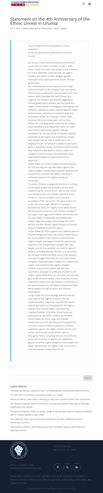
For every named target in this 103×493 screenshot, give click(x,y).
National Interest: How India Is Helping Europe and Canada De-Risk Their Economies (50, 399)
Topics (56, 28)
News (25, 28)
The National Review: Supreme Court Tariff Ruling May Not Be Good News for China (50, 390)
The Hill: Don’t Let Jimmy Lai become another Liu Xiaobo (36, 395)
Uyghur (64, 28)
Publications (34, 28)
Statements (46, 28)
